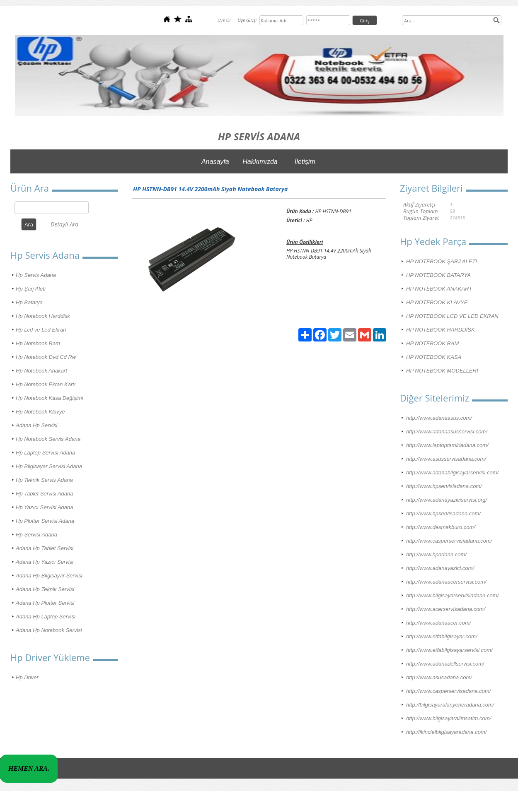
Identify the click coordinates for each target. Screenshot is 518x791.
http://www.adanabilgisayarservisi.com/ (452, 472)
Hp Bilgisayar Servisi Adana (49, 466)
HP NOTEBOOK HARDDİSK (440, 330)
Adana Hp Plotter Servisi (45, 603)
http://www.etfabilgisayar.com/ (441, 636)
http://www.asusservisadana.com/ (446, 459)
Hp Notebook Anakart (41, 371)
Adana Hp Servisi (36, 425)
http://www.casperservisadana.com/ (448, 691)
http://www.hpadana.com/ (436, 554)
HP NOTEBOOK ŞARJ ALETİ (441, 261)
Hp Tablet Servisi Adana (44, 493)
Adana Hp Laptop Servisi (45, 616)
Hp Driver (27, 677)
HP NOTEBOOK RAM (432, 343)
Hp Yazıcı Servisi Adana (44, 507)
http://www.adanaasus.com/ (439, 418)
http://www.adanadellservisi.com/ (445, 664)
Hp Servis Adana (36, 275)
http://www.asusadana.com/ (439, 677)
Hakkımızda (259, 161)
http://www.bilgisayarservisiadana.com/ (452, 595)
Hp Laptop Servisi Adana (45, 453)
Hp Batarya (29, 302)
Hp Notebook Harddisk (43, 316)
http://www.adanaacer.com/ (438, 623)
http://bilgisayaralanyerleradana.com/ (450, 705)
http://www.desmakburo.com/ (440, 527)
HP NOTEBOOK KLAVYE (436, 302)
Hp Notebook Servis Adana (48, 439)
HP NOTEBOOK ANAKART (439, 289)
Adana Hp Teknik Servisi (45, 589)
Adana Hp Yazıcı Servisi (44, 562)
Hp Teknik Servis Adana (44, 480)
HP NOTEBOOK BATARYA (438, 275)
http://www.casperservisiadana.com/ (449, 541)
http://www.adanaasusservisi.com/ (446, 431)
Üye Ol (224, 20)
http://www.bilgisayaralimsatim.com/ (448, 718)
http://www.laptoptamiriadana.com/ (447, 445)
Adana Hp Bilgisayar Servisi (49, 575)
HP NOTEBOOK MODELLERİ (442, 371)
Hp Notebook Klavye (40, 412)
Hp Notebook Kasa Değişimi (49, 398)
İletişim (305, 161)
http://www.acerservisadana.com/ (445, 609)
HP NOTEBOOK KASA (433, 357)
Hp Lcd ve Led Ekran (41, 330)
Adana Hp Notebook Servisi (49, 630)
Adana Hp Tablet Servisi (44, 548)
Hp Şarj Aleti (31, 289)
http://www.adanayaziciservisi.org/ (446, 500)
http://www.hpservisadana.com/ (443, 513)
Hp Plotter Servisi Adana (45, 521)
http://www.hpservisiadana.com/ (444, 486)
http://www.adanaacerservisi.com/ (446, 582)
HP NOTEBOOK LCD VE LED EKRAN (452, 316)
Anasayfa (215, 161)
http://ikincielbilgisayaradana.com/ (446, 732)
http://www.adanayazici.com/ (440, 568)
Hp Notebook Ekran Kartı (46, 384)
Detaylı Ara (64, 224)
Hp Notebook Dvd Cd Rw (46, 357)
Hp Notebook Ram (38, 343)
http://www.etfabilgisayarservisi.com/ (449, 650)
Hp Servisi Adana (36, 534)
